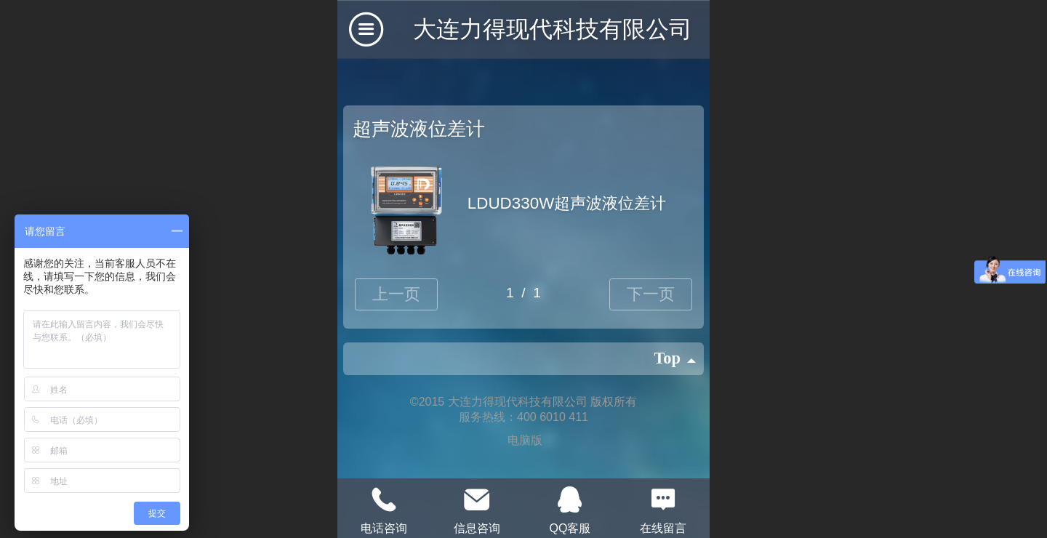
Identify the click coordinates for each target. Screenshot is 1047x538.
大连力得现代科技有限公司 (552, 29)
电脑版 (525, 440)
